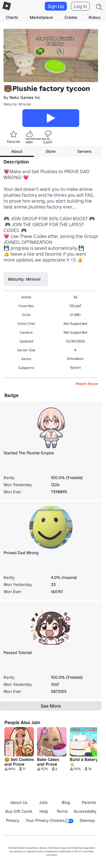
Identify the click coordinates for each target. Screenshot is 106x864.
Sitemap (87, 820)
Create (70, 17)
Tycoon (75, 367)
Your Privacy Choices (49, 820)
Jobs (43, 802)
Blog (66, 802)
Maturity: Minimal (17, 104)
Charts (12, 17)
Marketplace (41, 17)
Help (43, 811)
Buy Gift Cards (18, 811)
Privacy (12, 820)
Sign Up (56, 6)
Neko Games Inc (24, 97)
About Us (18, 802)
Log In (80, 6)
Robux (94, 17)
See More (51, 706)
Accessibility (85, 811)
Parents (89, 802)
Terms (62, 811)
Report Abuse (87, 383)
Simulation (75, 358)
